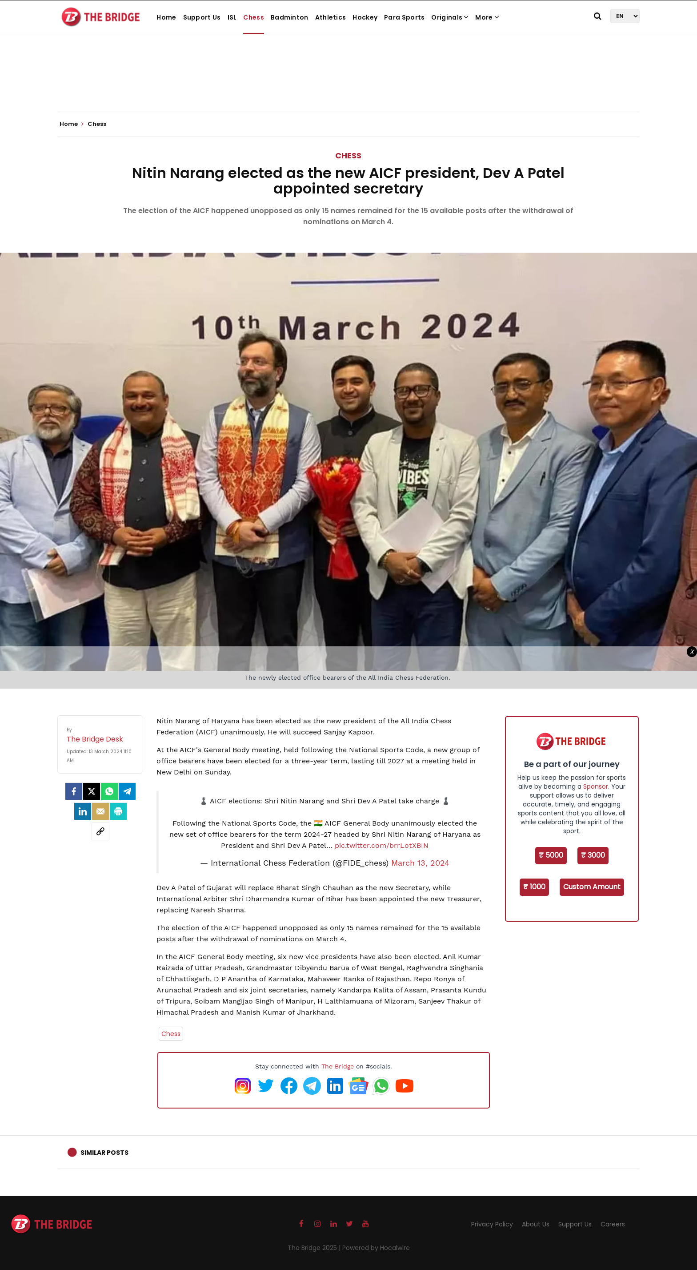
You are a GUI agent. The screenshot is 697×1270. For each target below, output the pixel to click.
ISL (232, 17)
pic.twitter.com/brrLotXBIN (382, 845)
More (487, 17)
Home (166, 17)
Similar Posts (104, 1152)
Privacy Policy (492, 1224)
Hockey (365, 17)
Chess (253, 17)
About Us (535, 1224)
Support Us (202, 17)
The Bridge (337, 1066)
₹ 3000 (593, 855)
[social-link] (100, 831)
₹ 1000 (534, 887)
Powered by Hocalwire (376, 1247)
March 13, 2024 (420, 863)
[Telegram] (127, 791)
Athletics (330, 17)
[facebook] (74, 791)
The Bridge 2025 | (315, 1247)
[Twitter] (91, 791)
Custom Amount (592, 887)
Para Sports (404, 17)
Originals (450, 17)
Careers (613, 1224)
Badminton (289, 17)
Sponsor (595, 786)
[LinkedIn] (83, 811)
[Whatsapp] (109, 791)
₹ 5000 (551, 855)
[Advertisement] (348, 84)
